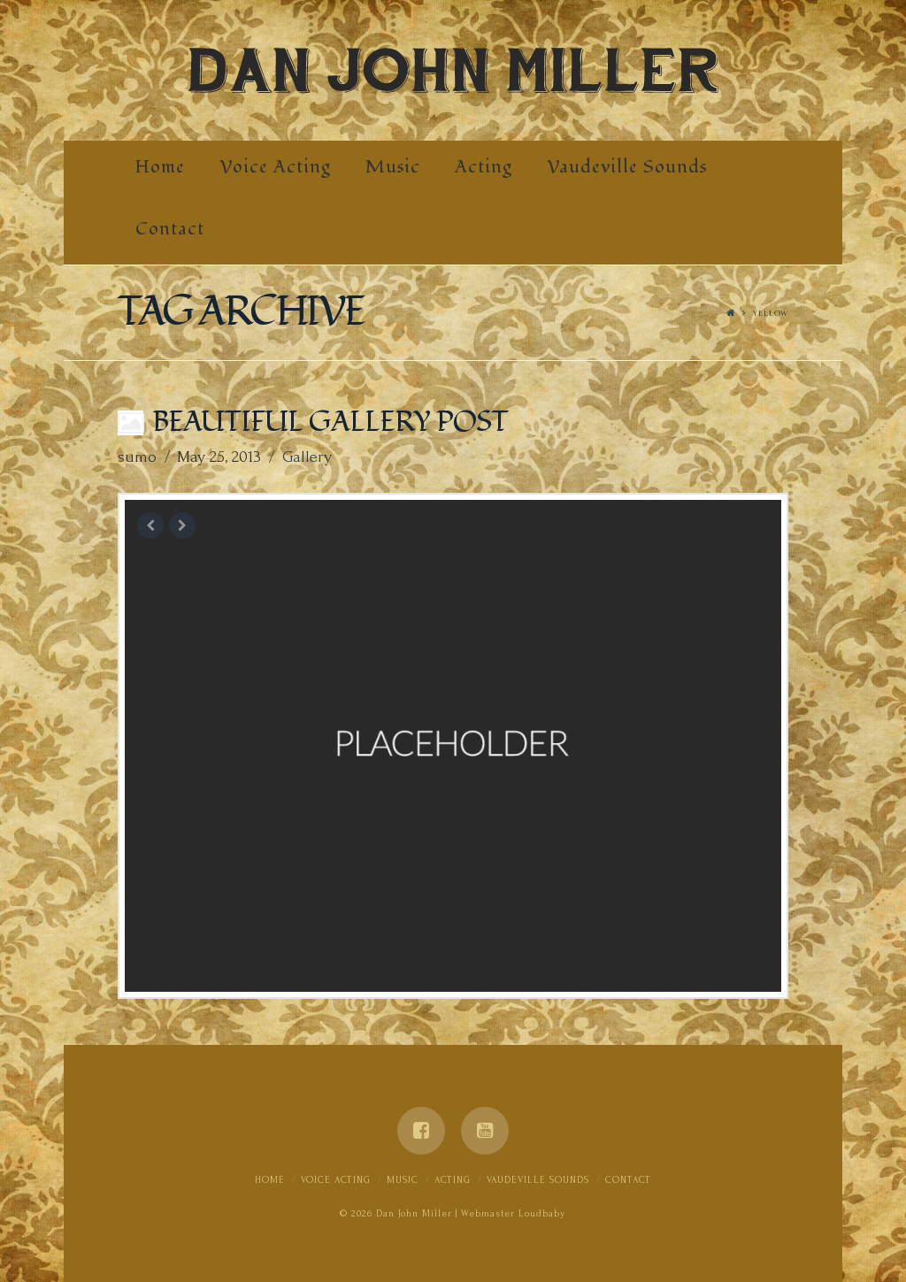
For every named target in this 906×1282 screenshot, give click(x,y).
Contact (628, 1180)
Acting (452, 1180)
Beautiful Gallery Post (330, 422)
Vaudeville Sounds (538, 1180)
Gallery (307, 457)
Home (270, 1180)
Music (402, 1180)
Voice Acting (336, 1180)
